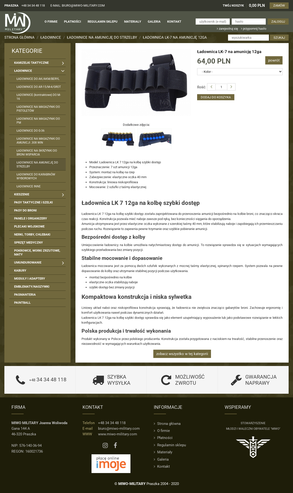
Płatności (163, 438)
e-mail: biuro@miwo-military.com (77, 5)
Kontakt (162, 466)
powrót (274, 60)
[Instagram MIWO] (105, 445)
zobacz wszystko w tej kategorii (182, 354)
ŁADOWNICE (50, 37)
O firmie (162, 431)
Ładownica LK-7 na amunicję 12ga (175, 37)
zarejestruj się (227, 28)
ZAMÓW (279, 5)
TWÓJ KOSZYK (233, 5)
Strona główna (19, 37)
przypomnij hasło (253, 28)
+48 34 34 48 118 (33, 5)
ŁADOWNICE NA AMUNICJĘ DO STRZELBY (102, 37)
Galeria (161, 459)
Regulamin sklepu (170, 445)
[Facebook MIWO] (115, 445)
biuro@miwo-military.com (119, 428)
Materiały (163, 452)
